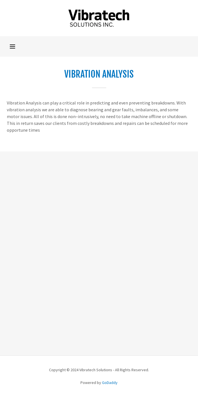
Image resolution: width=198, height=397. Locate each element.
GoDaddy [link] (110, 382)
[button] (12, 46)
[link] (99, 18)
